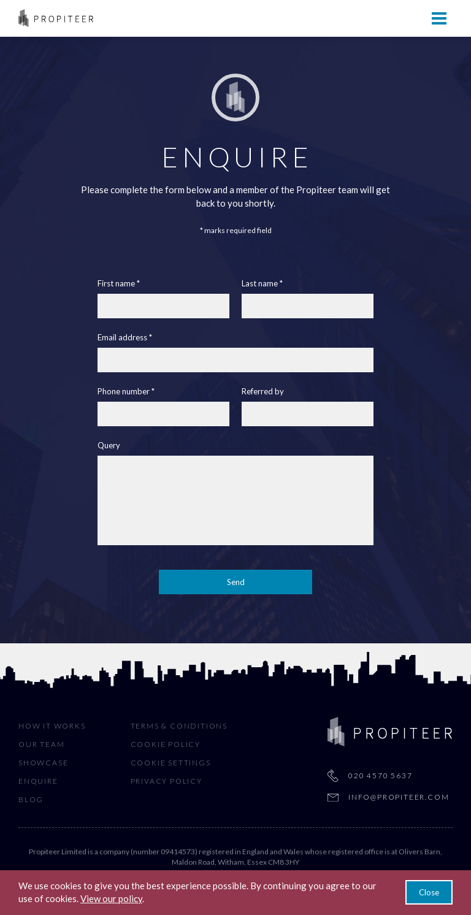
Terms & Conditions (179, 725)
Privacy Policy (166, 781)
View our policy (111, 898)
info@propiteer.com (398, 797)
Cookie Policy (166, 744)
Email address (122, 338)
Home (31, 17)
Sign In (437, 17)
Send (236, 582)
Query (109, 446)
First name (116, 284)
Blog (31, 799)
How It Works (52, 725)
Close (429, 892)
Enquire (38, 781)
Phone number (124, 392)
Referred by (263, 392)
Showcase (43, 762)
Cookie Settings (171, 762)
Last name (260, 284)
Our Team (41, 744)
